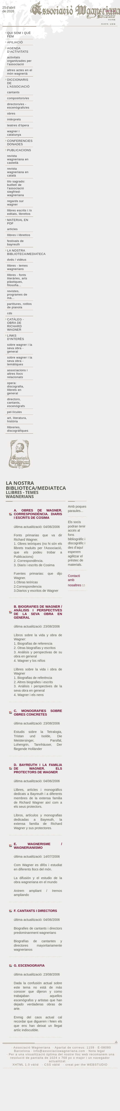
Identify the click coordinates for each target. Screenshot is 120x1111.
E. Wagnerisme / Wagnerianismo (38, 845)
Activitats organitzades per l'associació (19, 61)
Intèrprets (14, 119)
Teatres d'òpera (18, 125)
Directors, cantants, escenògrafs (16, 402)
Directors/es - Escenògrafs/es (18, 105)
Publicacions (19, 150)
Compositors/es (18, 98)
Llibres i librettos (18, 235)
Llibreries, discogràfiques (17, 429)
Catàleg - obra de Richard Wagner (15, 324)
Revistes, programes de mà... (17, 294)
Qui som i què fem (19, 34)
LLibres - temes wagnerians (17, 267)
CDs (9, 313)
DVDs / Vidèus (16, 259)
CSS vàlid (52, 1064)
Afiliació (15, 42)
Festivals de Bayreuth (15, 242)
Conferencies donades (20, 142)
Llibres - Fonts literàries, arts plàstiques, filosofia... (17, 280)
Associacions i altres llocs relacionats (17, 374)
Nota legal (97, 1051)
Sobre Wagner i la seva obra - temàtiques (19, 361)
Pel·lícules (14, 412)
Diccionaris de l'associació (18, 83)
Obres (11, 113)
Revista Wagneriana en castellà (18, 159)
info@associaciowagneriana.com (59, 1051)
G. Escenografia (29, 965)
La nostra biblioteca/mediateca (20, 252)
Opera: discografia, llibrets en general (15, 388)
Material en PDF (17, 221)
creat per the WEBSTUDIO (86, 1064)
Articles (12, 229)
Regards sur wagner (15, 202)
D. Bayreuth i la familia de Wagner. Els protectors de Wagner (38, 768)
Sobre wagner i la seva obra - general (19, 348)
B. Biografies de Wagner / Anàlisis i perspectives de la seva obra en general (38, 612)
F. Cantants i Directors (35, 911)
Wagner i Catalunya (14, 133)
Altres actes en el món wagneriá (19, 71)
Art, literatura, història (17, 419)
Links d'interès (15, 337)
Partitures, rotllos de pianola (19, 305)
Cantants (13, 92)
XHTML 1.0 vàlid (26, 1064)
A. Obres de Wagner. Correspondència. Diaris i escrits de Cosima (38, 514)
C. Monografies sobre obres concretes (38, 712)
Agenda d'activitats (17, 50)
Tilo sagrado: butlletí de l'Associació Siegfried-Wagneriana (16, 188)
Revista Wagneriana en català (18, 172)
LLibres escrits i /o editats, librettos (19, 212)
